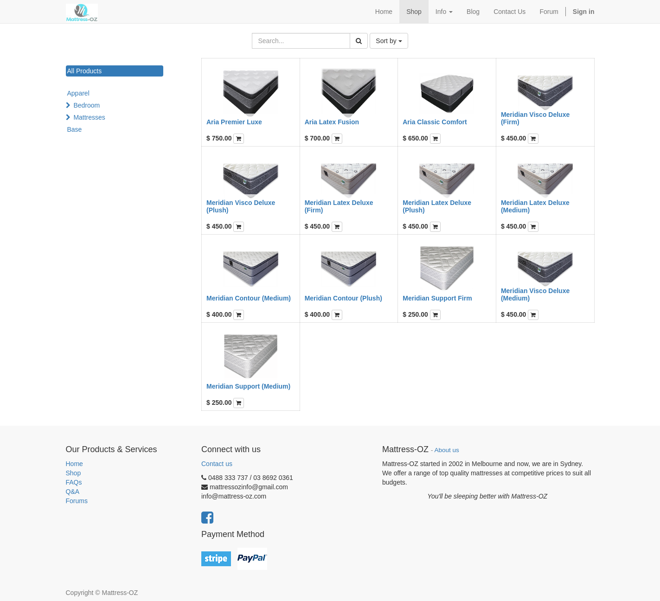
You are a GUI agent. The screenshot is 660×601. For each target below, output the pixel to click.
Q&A (73, 491)
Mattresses (89, 117)
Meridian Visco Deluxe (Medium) (535, 294)
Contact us (216, 463)
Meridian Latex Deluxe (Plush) (437, 206)
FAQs (74, 482)
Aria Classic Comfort (435, 122)
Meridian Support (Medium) (248, 386)
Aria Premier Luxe (234, 122)
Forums (77, 501)
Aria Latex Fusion (332, 122)
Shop (73, 473)
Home (74, 463)
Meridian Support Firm (437, 298)
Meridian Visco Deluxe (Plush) (240, 206)
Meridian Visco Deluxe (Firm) (535, 118)
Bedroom (86, 105)
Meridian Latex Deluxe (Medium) (535, 206)
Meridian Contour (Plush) (343, 298)
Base (74, 129)
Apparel (78, 93)
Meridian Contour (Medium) (248, 298)
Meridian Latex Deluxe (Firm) (339, 206)
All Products (84, 71)
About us (447, 450)
